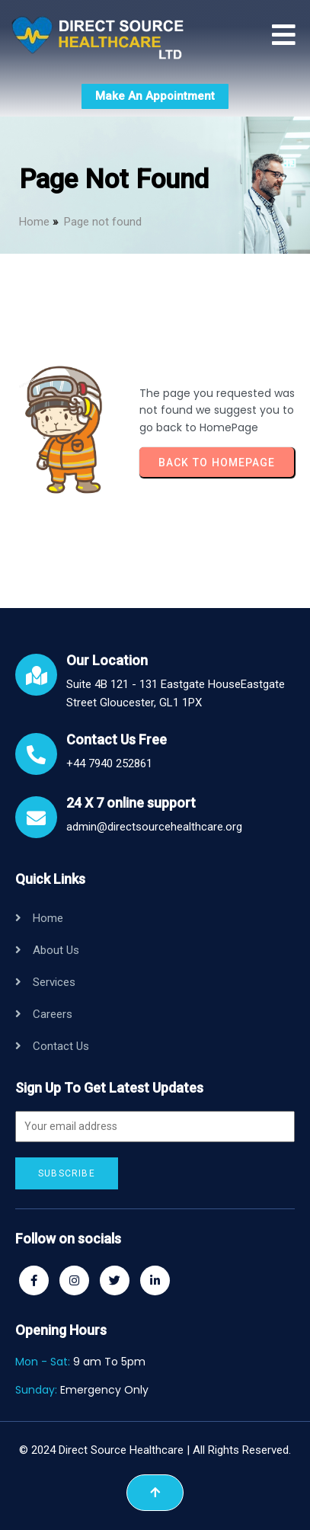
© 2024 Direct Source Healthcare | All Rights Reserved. (155, 1450)
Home (34, 222)
